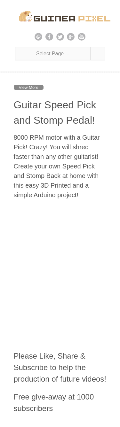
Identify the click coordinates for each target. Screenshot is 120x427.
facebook (49, 37)
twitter (60, 37)
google (71, 37)
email (38, 37)
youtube (81, 37)
